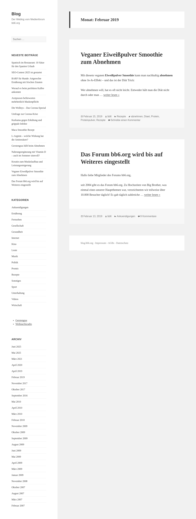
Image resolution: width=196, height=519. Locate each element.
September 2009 (19, 438)
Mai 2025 (16, 352)
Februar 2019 (18, 377)
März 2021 (16, 359)
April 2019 (16, 371)
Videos (14, 299)
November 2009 (19, 426)
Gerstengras (21, 320)
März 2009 (16, 469)
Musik (14, 256)
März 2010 (16, 414)
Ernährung (16, 213)
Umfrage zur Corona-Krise (24, 114)
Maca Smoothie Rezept (22, 130)
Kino (13, 244)
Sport (14, 287)
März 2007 (16, 499)
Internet (15, 238)
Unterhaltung (17, 293)
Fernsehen (16, 219)
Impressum (100, 243)
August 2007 (17, 493)
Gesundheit (17, 232)
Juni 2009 (16, 450)
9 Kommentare (148, 216)
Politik (14, 262)
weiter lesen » (111, 94)
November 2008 (19, 481)
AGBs (111, 243)
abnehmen (137, 116)
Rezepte (15, 274)
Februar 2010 (18, 420)
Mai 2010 (16, 401)
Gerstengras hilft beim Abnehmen (28, 145)
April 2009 (16, 463)
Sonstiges (16, 280)
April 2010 (16, 407)
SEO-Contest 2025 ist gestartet (26, 72)
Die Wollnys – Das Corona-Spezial (28, 108)
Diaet (147, 116)
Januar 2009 (17, 475)
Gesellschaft (17, 225)
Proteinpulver (88, 120)
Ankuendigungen (19, 207)
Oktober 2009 (18, 432)
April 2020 (16, 365)
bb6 (109, 116)
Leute (14, 250)
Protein (155, 116)
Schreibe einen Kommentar (125, 120)
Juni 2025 (16, 346)
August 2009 (17, 444)
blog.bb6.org (87, 243)
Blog (16, 14)
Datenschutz (122, 243)
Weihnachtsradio (23, 324)
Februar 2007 (18, 505)
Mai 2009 (16, 456)
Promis (14, 268)
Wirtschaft (16, 305)
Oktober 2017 (18, 389)
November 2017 (19, 383)
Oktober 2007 (18, 487)
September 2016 (19, 395)
